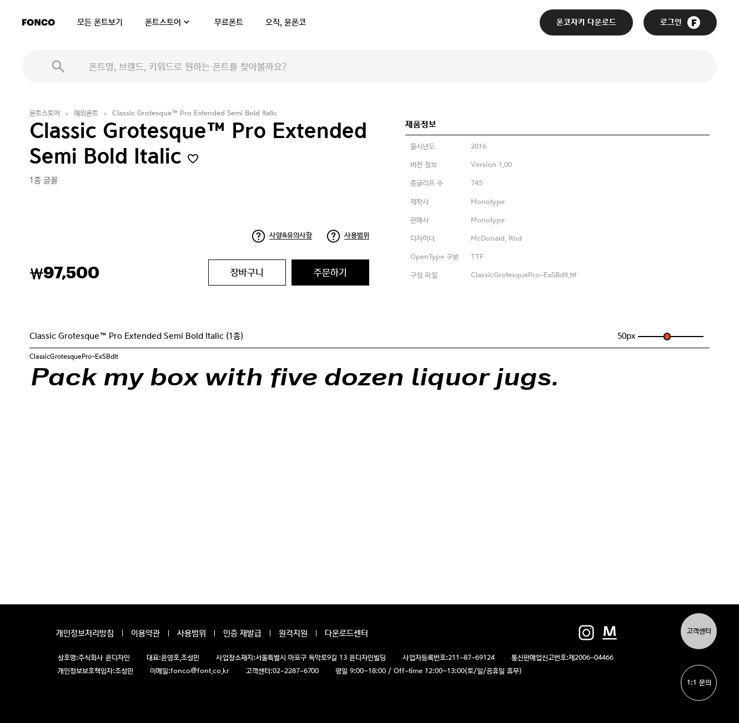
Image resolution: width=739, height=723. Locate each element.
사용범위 (356, 235)
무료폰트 (228, 22)
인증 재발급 (242, 633)
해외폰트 (86, 113)
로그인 (680, 22)
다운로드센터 (346, 633)
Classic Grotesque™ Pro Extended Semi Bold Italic (194, 113)
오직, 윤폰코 (285, 22)
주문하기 (330, 272)
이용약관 (145, 633)
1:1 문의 (699, 683)
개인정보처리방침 (85, 633)
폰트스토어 (163, 22)
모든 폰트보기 (100, 22)
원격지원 (293, 633)
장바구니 (247, 272)
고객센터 (699, 631)
